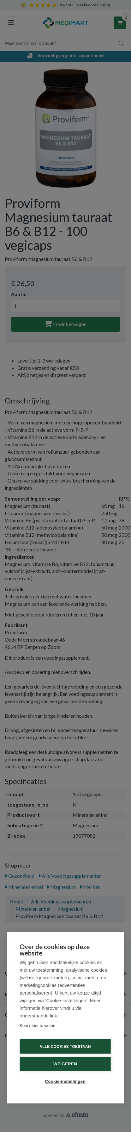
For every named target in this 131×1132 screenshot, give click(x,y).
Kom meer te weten (37, 1025)
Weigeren (65, 1064)
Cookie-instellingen (65, 1081)
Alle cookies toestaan (65, 1046)
